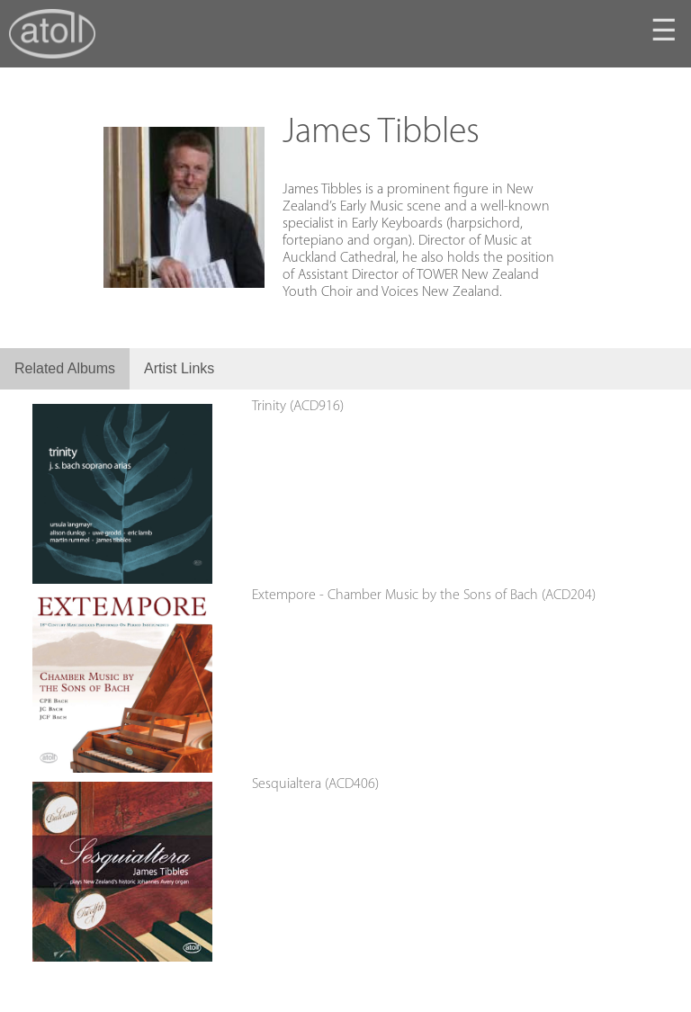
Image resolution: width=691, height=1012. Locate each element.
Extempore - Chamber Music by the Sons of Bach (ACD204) (424, 595)
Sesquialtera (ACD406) (315, 784)
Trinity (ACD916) (298, 406)
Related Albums (64, 368)
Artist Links (179, 368)
